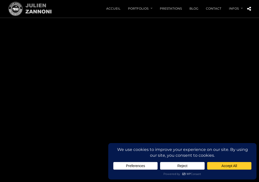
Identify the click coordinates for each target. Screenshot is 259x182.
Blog (193, 8)
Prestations (171, 8)
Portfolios (138, 8)
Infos (234, 8)
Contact (213, 8)
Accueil (113, 8)
